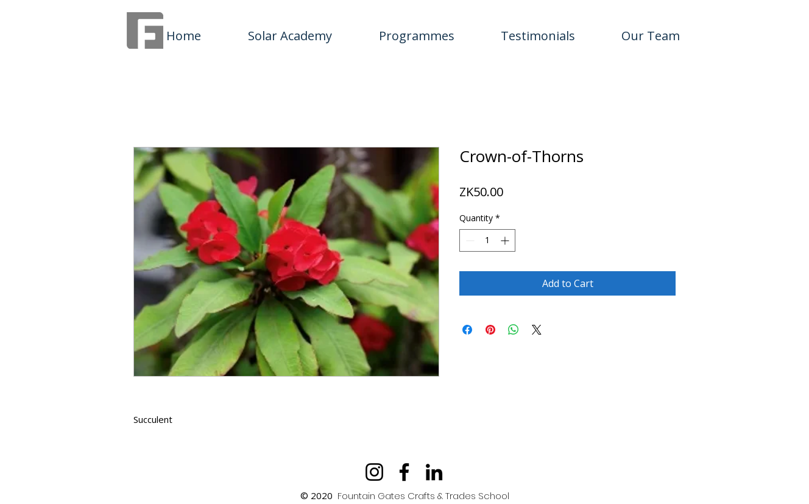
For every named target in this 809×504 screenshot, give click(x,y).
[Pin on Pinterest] (490, 329)
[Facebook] (404, 472)
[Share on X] (536, 329)
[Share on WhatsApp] (513, 329)
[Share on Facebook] (467, 329)
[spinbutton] (487, 240)
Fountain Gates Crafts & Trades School (423, 495)
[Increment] (506, 240)
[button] (416, 30)
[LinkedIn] (434, 472)
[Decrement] (468, 240)
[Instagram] (374, 472)
